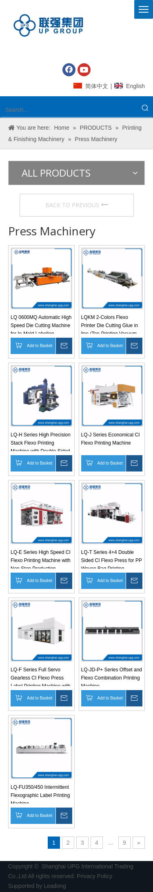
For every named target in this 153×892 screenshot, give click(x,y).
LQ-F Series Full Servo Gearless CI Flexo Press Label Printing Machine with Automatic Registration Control (41, 676)
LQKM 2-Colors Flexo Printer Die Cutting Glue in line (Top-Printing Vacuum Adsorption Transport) (109, 324)
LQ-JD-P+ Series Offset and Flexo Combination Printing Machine (111, 676)
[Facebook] (68, 69)
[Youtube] (84, 69)
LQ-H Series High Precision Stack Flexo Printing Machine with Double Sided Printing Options (41, 441)
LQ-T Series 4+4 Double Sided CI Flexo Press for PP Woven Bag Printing (111, 559)
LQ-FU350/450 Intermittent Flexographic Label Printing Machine (40, 793)
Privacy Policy (95, 876)
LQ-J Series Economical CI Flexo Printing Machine (110, 439)
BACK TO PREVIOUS (76, 205)
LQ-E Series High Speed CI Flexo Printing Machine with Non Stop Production (41, 559)
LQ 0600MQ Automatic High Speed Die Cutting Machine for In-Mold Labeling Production (41, 324)
